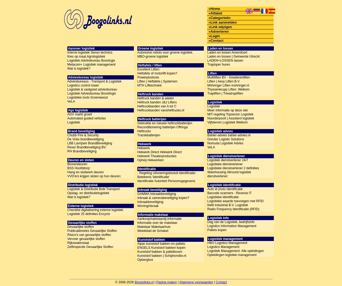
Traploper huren (218, 64)
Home (215, 9)
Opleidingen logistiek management (231, 255)
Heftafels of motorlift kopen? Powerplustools (157, 75)
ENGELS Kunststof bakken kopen (161, 248)
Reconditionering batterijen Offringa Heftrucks (162, 129)
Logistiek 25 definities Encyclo (88, 214)
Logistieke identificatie (223, 197)
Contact (217, 41)
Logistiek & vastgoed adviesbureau (92, 89)
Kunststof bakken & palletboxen (159, 252)
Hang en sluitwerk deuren (85, 172)
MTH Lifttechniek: (149, 85)
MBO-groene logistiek (152, 56)
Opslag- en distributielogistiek (88, 193)
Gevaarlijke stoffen (80, 227)
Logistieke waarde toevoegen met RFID (235, 201)
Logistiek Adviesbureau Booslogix (91, 60)
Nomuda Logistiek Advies (225, 143)
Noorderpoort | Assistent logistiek (230, 118)
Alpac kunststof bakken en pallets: (161, 244)
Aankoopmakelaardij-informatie (159, 219)
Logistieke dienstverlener (225, 164)
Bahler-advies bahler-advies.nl (228, 135)
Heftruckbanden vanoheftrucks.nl (160, 110)
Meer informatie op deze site (227, 110)
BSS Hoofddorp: (79, 168)
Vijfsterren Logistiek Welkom (227, 122)
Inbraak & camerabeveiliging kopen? (163, 198)
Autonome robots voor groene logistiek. (165, 52)
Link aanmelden (224, 22)
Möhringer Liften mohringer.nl (228, 85)
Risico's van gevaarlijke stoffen (89, 235)
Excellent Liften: (148, 69)
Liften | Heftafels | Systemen (157, 81)
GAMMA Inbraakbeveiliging (156, 194)
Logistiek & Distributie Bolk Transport (93, 189)
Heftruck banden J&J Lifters (157, 102)
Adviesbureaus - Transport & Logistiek (94, 81)
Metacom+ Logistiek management (91, 64)
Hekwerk (143, 148)
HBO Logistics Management (227, 243)
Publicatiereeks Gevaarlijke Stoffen (92, 231)
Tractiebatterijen (148, 135)
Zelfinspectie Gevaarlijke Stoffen (90, 247)
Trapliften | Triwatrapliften (225, 93)
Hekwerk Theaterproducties (157, 156)
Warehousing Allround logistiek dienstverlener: (229, 174)
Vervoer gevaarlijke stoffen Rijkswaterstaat (86, 241)
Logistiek (73, 122)
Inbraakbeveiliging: (150, 202)
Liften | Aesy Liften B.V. (223, 81)
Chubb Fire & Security (83, 135)
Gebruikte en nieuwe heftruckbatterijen (164, 123)
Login (215, 36)
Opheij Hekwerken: (150, 160)
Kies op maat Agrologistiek (86, 56)
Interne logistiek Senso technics (89, 52)
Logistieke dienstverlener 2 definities (233, 168)
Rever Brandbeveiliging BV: (86, 147)
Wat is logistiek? (78, 68)
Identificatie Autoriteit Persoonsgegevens (166, 181)
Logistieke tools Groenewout (87, 97)
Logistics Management (223, 247)
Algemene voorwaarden (196, 282)
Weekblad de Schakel (152, 231)
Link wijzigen (221, 27)
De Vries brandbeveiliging (85, 139)
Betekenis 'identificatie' (153, 177)
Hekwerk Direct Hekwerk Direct (159, 152)
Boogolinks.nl (144, 282)
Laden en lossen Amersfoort (227, 52)
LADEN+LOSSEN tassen (225, 60)
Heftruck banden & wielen (155, 98)
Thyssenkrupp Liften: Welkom (228, 89)
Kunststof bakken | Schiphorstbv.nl (161, 256)
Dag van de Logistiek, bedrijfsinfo (231, 222)
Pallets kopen (217, 230)
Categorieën (221, 18)
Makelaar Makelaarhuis (153, 227)
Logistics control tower (83, 85)
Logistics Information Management (231, 226)
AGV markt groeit (79, 114)
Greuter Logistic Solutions (225, 139)
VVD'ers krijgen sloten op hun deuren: (94, 176)
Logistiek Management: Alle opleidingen (235, 251)
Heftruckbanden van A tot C (156, 106)
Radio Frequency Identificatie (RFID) (233, 209)
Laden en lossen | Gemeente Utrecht (233, 56)
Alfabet (216, 13)
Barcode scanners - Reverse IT (229, 193)
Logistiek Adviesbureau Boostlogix (91, 93)
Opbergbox (145, 260)
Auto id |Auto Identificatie (225, 189)
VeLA (71, 101)
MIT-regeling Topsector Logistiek (230, 114)
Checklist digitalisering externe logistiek (95, 210)
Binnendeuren (77, 164)
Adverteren (220, 31)
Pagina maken (166, 282)
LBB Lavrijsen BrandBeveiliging (89, 143)
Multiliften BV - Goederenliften (228, 77)
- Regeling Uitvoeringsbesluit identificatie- (166, 173)
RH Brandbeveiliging (81, 151)
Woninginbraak (148, 206)
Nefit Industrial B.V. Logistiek (227, 205)
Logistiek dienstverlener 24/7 (227, 160)
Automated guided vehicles (86, 118)
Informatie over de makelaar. (157, 223)
